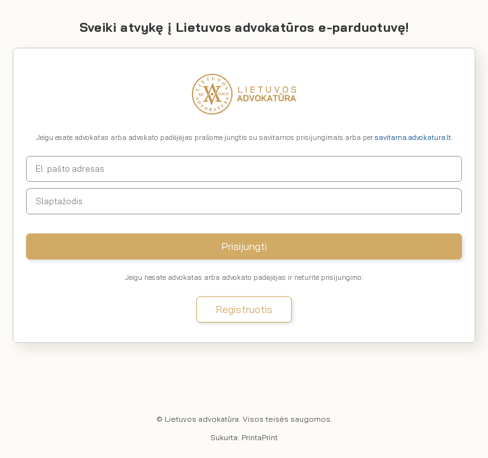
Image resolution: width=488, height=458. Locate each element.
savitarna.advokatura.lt (413, 137)
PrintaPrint (259, 437)
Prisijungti (244, 246)
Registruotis (244, 309)
